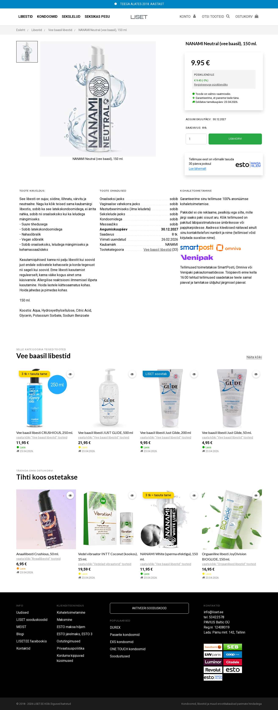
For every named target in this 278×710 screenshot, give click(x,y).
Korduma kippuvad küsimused (70, 658)
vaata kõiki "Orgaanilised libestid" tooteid (229, 564)
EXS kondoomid (121, 642)
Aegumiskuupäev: (199, 119)
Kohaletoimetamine (71, 613)
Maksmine (64, 620)
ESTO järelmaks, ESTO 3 (75, 634)
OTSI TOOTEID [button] (216, 16)
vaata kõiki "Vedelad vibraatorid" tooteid (104, 564)
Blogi (20, 634)
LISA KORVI (235, 138)
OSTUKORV (247, 16)
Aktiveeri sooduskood (149, 608)
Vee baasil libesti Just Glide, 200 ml (165, 433)
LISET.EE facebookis (31, 641)
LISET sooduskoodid (31, 620)
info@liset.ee (213, 612)
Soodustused (120, 656)
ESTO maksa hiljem (71, 627)
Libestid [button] (25, 17)
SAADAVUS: (194, 127)
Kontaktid (23, 648)
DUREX (115, 628)
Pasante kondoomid (125, 635)
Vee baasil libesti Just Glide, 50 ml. (227, 433)
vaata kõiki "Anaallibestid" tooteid (38, 558)
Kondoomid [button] (47, 17)
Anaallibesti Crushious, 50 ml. (37, 554)
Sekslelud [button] (71, 17)
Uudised (22, 613)
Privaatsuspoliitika (70, 648)
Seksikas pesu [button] (97, 17)
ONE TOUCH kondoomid (127, 649)
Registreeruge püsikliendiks (211, 84)
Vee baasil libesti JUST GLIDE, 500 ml (105, 433)
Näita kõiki (254, 357)
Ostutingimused (68, 641)
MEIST (21, 627)
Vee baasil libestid (157, 250)
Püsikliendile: (204, 74)
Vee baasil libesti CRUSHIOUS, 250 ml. (44, 433)
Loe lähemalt (197, 168)
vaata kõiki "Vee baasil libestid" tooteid (41, 437)
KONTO (189, 16)
